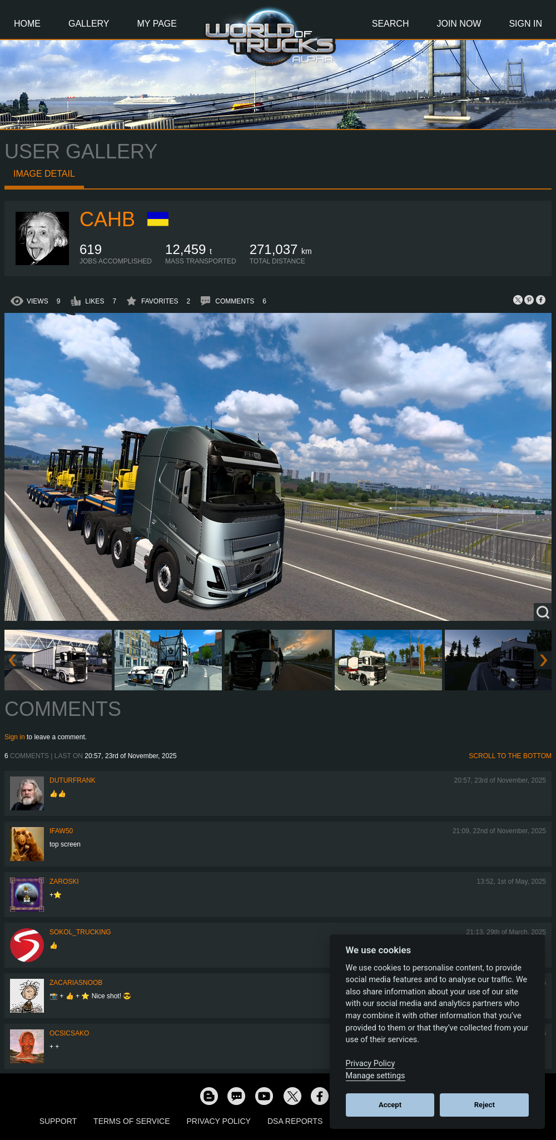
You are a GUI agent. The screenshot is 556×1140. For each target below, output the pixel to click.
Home (27, 23)
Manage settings (375, 1076)
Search (390, 23)
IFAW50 (61, 831)
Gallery (89, 23)
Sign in (14, 737)
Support (58, 1121)
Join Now (458, 23)
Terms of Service (131, 1121)
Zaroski (64, 881)
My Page (157, 23)
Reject (484, 1105)
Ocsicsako (69, 1033)
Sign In (525, 23)
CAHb (107, 219)
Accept (390, 1105)
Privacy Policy (219, 1121)
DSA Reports (294, 1121)
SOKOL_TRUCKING (80, 932)
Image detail (44, 173)
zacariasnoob (75, 983)
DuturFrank (72, 780)
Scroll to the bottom (510, 756)
